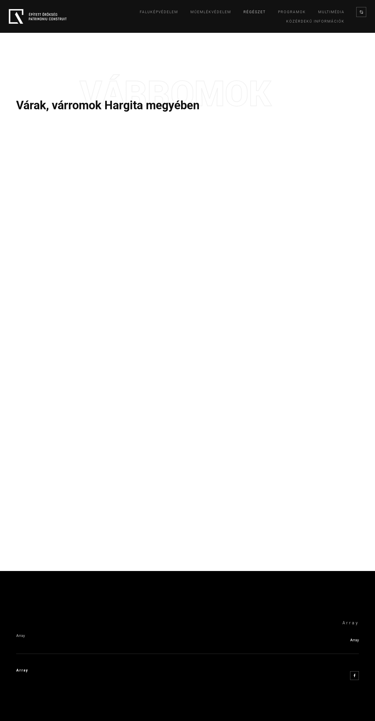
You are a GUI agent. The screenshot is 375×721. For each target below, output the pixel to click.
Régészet (254, 12)
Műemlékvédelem (210, 12)
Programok (292, 12)
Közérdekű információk (315, 21)
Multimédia (331, 12)
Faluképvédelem (159, 12)
